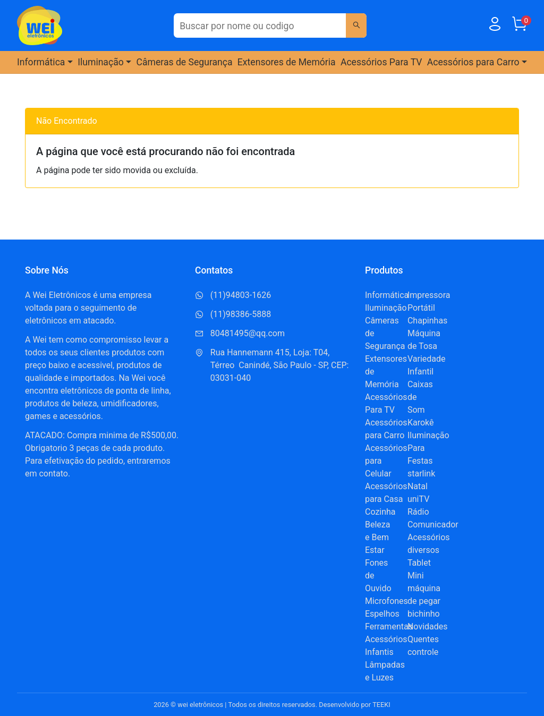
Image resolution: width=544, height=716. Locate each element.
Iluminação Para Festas (428, 448)
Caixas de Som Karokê (420, 403)
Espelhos (382, 614)
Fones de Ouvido (378, 575)
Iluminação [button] (101, 62)
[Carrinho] (519, 26)
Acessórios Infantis (386, 645)
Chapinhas (427, 321)
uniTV (418, 499)
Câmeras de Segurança (185, 62)
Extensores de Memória (286, 62)
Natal (417, 486)
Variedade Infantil (426, 365)
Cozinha (380, 512)
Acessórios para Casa (386, 492)
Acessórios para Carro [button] (473, 62)
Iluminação (386, 308)
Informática (387, 295)
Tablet (419, 563)
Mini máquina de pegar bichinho (423, 594)
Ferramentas (389, 626)
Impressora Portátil (428, 301)
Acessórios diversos (428, 543)
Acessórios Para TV (381, 62)
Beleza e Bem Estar (377, 537)
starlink (421, 473)
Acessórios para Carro (386, 428)
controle (422, 652)
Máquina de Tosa (423, 339)
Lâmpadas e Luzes (385, 671)
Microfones (386, 601)
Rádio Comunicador (432, 518)
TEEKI (381, 705)
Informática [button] (41, 62)
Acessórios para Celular (386, 461)
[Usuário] (495, 26)
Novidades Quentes (427, 632)
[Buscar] (356, 25)
